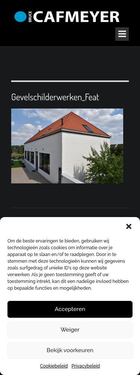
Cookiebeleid (54, 366)
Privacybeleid (86, 366)
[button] (129, 226)
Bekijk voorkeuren (70, 350)
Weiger (70, 329)
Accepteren (70, 309)
